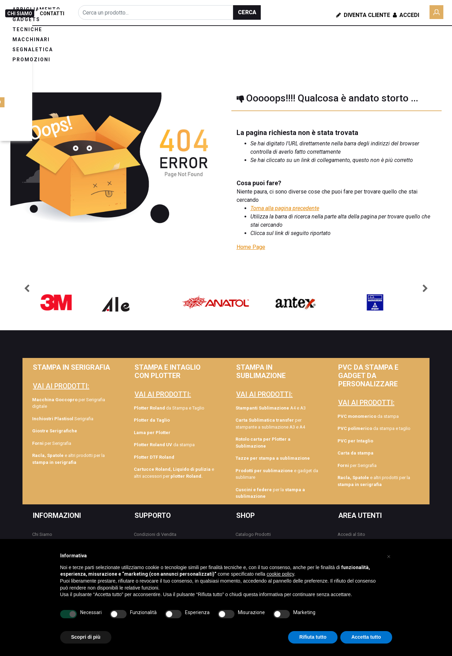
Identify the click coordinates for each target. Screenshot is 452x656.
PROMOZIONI (96, 56)
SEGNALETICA (271, 46)
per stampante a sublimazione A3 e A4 (270, 423)
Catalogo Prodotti (253, 534)
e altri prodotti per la (68, 459)
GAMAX (375, 65)
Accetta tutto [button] (366, 637)
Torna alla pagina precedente (284, 208)
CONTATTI (52, 13)
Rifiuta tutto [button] (312, 637)
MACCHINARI (224, 46)
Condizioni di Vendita (155, 534)
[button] (247, 12)
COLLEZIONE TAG (386, 51)
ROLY (349, 51)
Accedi (405, 15)
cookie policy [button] (280, 574)
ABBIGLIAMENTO (101, 46)
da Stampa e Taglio (169, 408)
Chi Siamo (42, 534)
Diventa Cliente (363, 15)
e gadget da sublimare (277, 474)
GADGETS (147, 46)
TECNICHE (183, 46)
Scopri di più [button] (86, 637)
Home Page (251, 247)
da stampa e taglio (374, 428)
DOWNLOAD (431, 51)
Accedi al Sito (351, 534)
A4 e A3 (271, 408)
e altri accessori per (174, 473)
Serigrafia (62, 418)
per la (270, 493)
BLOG (354, 38)
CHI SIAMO (19, 13)
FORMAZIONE (386, 38)
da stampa (164, 444)
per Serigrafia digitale (68, 403)
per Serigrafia (51, 443)
